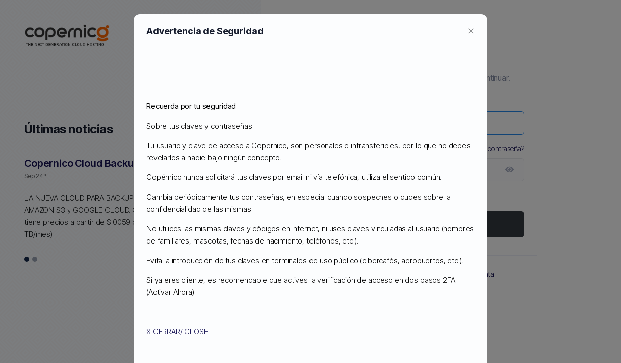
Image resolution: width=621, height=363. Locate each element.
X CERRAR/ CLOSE (177, 331)
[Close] (471, 30)
